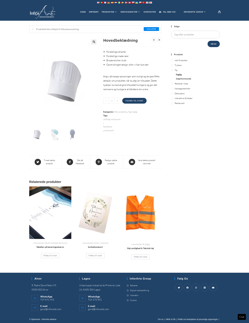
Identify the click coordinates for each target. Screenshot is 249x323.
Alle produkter (120, 112)
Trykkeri (96, 243)
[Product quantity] (112, 101)
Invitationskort (95, 247)
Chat (241, 316)
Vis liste (151, 29)
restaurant (109, 130)
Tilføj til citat (134, 100)
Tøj (129, 112)
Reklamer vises (181, 83)
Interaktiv (134, 295)
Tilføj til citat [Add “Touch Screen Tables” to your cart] (50, 255)
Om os (160, 319)
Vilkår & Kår (170, 319)
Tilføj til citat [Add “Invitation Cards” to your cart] (95, 255)
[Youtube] (213, 287)
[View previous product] (154, 40)
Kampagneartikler (182, 88)
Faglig (134, 112)
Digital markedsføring (139, 290)
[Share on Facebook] (75, 162)
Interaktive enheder (51, 243)
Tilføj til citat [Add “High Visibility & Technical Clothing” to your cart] (140, 257)
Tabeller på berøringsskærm (50, 247)
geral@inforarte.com (50, 309)
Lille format (104, 243)
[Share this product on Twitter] (45, 162)
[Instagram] (196, 287)
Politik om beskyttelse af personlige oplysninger (198, 319)
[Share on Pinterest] (107, 162)
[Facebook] (187, 287)
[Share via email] (142, 162)
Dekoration (180, 93)
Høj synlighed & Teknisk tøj (140, 248)
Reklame (134, 285)
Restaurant (63, 243)
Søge (214, 44)
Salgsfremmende (183, 78)
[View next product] (159, 40)
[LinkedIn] (204, 287)
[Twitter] (179, 287)
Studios (133, 300)
